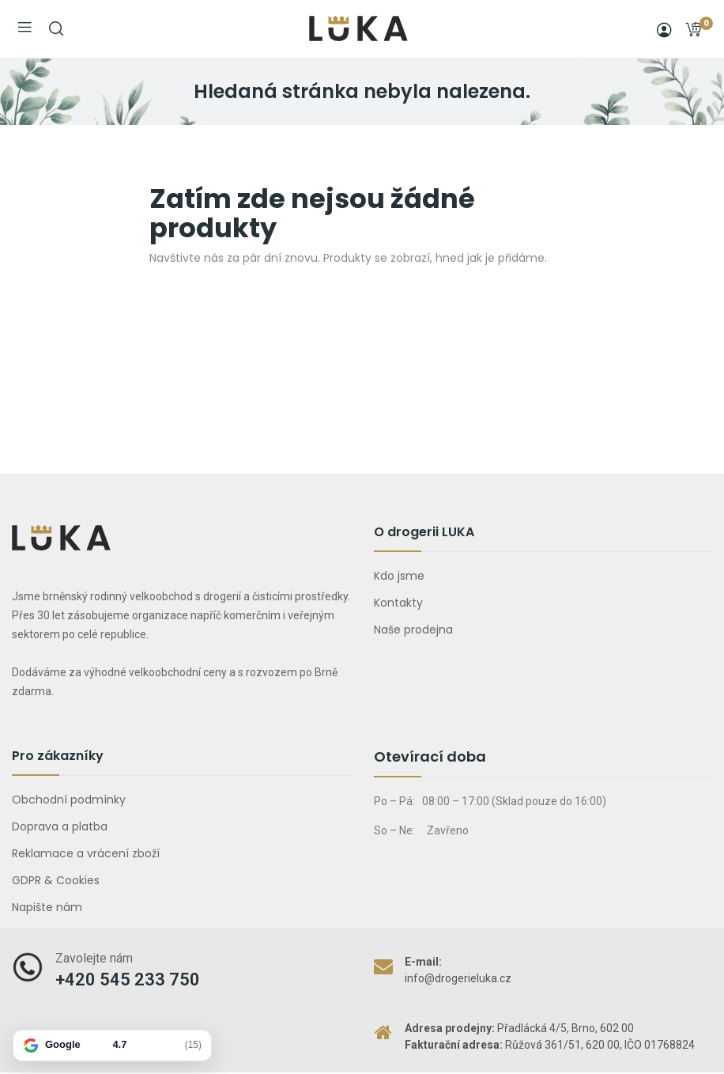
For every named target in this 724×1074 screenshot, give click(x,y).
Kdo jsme (399, 576)
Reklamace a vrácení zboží (86, 853)
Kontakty (398, 603)
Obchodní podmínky (69, 799)
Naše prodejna (413, 629)
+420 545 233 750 (127, 979)
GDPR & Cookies (56, 880)
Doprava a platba (59, 826)
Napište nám (47, 907)
